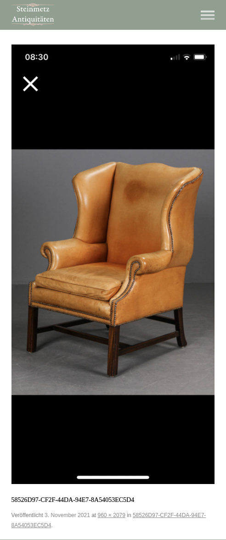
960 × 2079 (111, 515)
